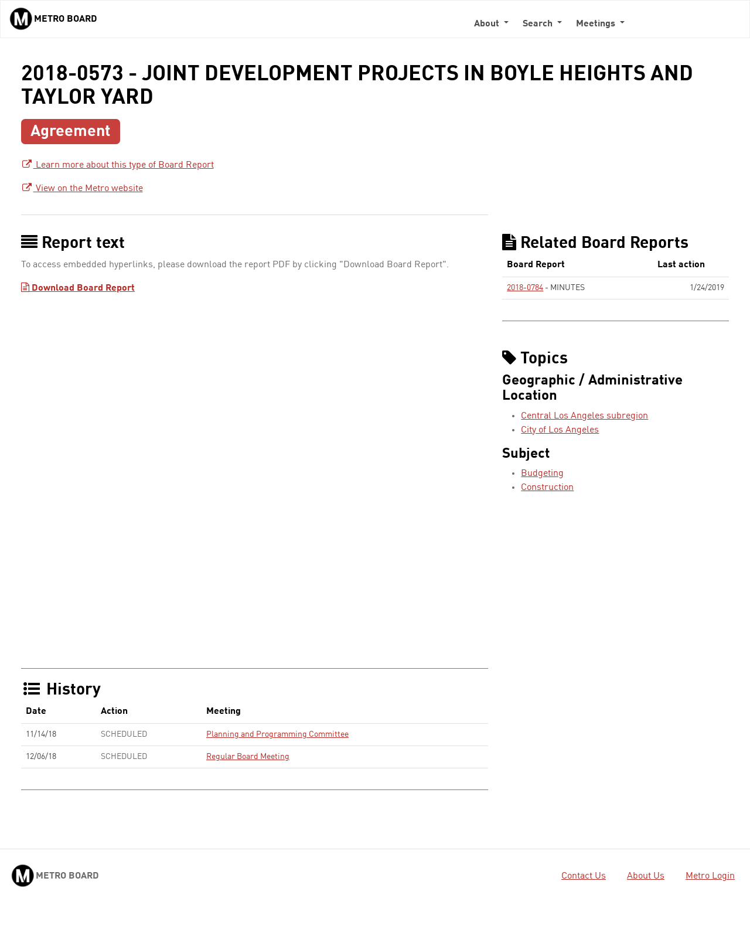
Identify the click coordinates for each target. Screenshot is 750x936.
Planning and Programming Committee (277, 734)
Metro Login (710, 876)
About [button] (488, 24)
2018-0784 (525, 288)
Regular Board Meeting (247, 757)
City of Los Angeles (560, 430)
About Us (645, 876)
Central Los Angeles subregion (584, 416)
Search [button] (539, 24)
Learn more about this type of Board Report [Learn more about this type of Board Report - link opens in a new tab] (117, 165)
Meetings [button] (597, 24)
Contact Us (583, 876)
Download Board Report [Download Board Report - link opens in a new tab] (78, 288)
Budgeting (542, 473)
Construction (547, 487)
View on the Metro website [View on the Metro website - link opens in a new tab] (82, 188)
